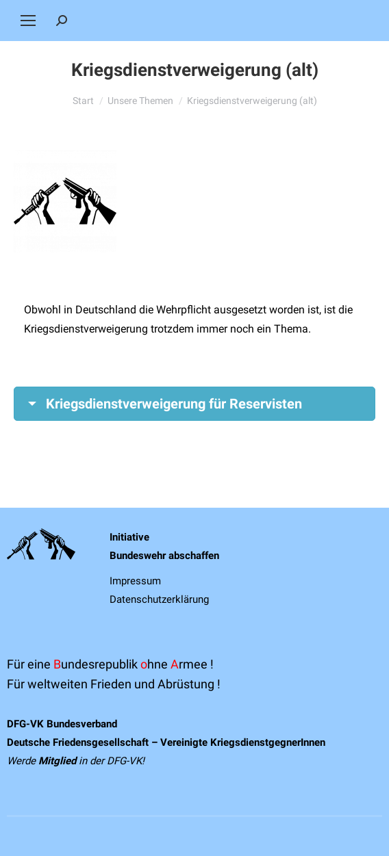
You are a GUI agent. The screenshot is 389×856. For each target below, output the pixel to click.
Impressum (135, 581)
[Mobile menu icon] (28, 20)
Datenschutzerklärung (159, 599)
